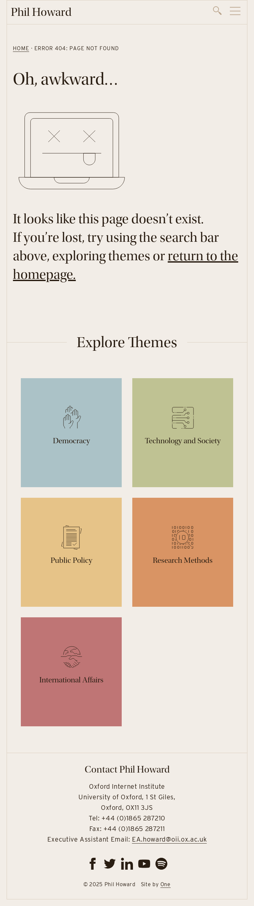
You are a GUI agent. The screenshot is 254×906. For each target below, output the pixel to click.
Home (21, 48)
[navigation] (226, 12)
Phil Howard (41, 12)
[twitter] (110, 864)
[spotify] (161, 864)
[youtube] (144, 864)
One (165, 884)
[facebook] (93, 864)
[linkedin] (127, 864)
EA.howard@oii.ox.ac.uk (169, 839)
